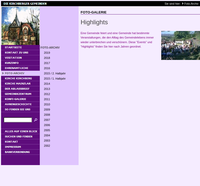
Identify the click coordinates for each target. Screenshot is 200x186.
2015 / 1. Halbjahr (55, 78)
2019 (47, 52)
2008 (47, 114)
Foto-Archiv (191, 3)
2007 (47, 119)
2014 (47, 83)
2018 (47, 57)
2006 (47, 125)
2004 (47, 135)
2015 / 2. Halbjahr (55, 73)
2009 (47, 109)
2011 (47, 99)
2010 (47, 104)
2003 (47, 140)
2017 (47, 63)
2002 (47, 145)
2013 (47, 88)
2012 (47, 94)
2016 (47, 68)
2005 (47, 130)
